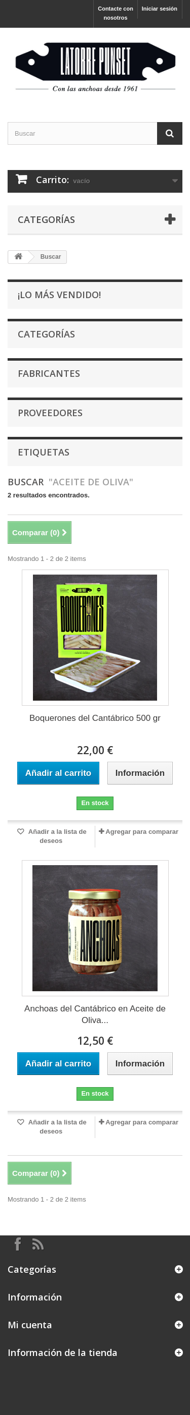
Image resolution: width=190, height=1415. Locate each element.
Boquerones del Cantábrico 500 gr (95, 718)
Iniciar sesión (159, 9)
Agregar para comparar (141, 831)
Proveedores (50, 413)
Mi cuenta (30, 1325)
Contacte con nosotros (115, 13)
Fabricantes (49, 373)
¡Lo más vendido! (59, 295)
